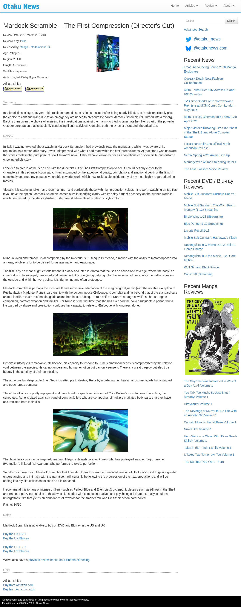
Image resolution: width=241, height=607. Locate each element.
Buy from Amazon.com (18, 585)
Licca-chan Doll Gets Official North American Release (207, 146)
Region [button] (210, 5)
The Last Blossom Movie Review (206, 169)
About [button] (229, 5)
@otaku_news (207, 39)
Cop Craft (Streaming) (198, 274)
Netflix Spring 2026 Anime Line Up (207, 155)
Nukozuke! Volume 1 (198, 429)
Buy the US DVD (14, 547)
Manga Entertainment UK (35, 47)
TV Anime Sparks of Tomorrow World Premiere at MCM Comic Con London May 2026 (209, 105)
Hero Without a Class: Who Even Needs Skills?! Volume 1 (211, 438)
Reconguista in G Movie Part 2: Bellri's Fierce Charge (209, 247)
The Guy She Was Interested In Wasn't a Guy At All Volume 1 (210, 383)
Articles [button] (191, 5)
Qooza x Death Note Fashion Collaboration (203, 81)
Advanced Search (196, 29)
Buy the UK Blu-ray (16, 538)
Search (231, 20)
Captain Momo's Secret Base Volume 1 (210, 422)
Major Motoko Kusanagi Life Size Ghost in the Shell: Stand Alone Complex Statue (210, 132)
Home (175, 5)
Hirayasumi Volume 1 (198, 404)
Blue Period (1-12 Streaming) (203, 223)
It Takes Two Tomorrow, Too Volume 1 (209, 454)
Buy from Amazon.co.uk (19, 589)
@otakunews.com (210, 48)
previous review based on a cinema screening (59, 560)
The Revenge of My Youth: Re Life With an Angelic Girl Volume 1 (210, 413)
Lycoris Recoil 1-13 (197, 230)
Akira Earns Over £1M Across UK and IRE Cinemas (209, 92)
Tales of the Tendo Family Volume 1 (208, 447)
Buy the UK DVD (14, 534)
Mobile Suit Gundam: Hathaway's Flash (210, 237)
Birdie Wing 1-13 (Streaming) (203, 216)
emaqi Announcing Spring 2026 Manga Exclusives (210, 69)
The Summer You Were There (204, 461)
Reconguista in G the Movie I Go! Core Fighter (210, 258)
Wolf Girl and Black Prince (201, 267)
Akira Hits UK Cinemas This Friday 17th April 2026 (210, 119)
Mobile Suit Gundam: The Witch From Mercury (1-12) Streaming (209, 207)
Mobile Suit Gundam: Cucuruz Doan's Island (209, 196)
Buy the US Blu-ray (16, 551)
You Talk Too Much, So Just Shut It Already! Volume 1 (207, 395)
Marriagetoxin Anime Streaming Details (210, 162)
